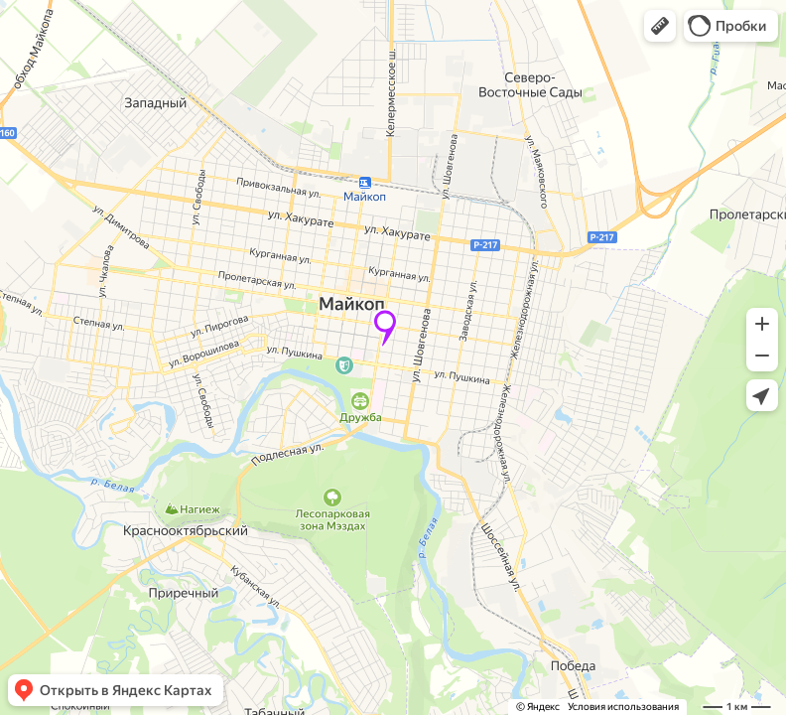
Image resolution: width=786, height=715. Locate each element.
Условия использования (623, 706)
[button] (660, 26)
